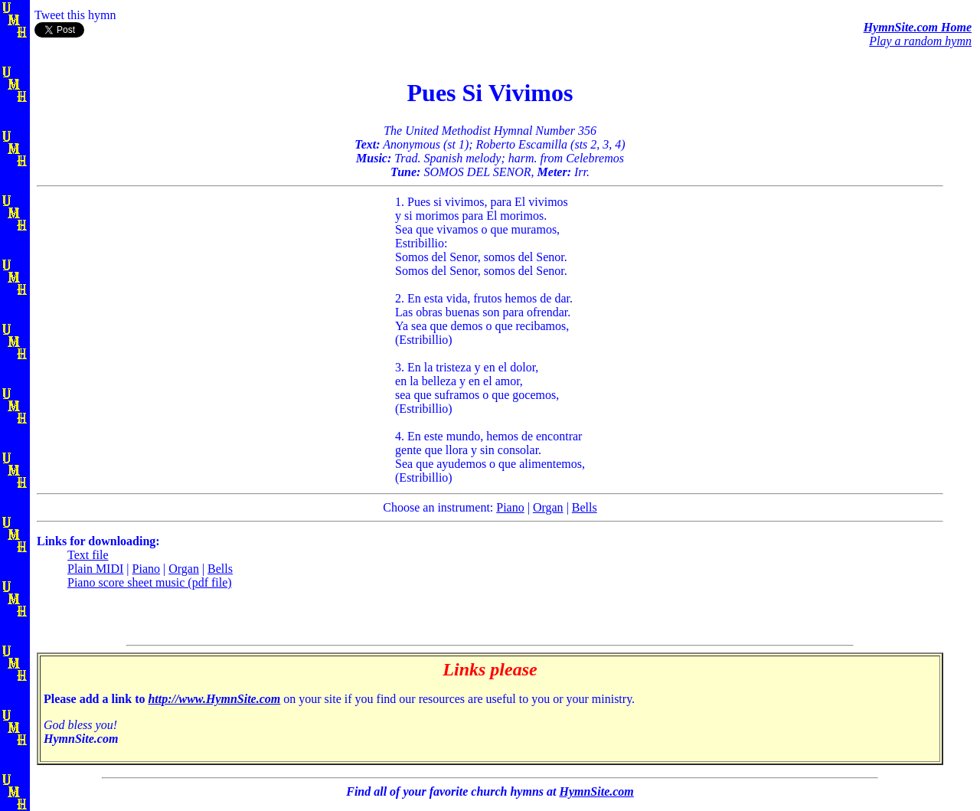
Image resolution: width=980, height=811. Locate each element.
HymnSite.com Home (918, 27)
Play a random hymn (920, 40)
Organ (548, 507)
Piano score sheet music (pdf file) (149, 582)
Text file (88, 554)
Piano (510, 507)
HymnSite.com (596, 791)
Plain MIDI (95, 568)
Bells (584, 507)
